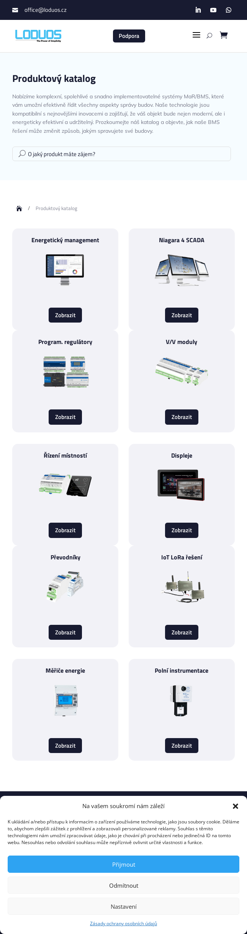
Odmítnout (123, 885)
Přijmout (123, 864)
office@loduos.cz (46, 9)
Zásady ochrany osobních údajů (123, 923)
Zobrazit (65, 315)
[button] (235, 806)
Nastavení (124, 906)
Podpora (129, 35)
